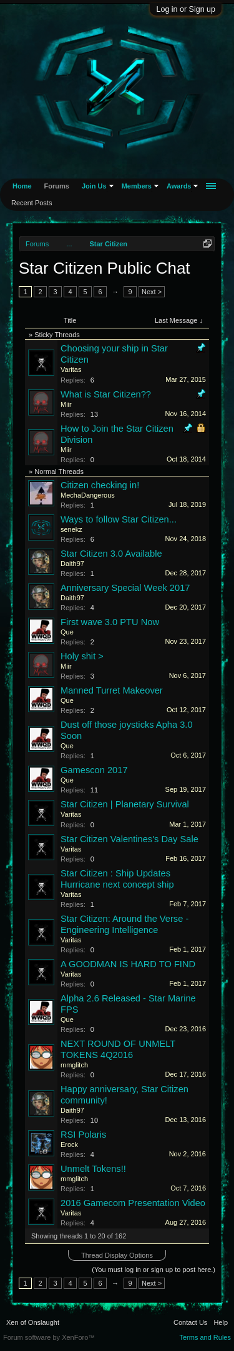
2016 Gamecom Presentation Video (133, 1203)
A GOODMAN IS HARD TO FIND (128, 964)
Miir (66, 404)
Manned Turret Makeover (112, 690)
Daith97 (72, 563)
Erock (69, 1144)
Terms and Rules (205, 1337)
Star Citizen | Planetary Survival (125, 804)
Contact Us (190, 1322)
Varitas (71, 369)
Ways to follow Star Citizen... (119, 519)
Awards (179, 186)
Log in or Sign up (185, 9)
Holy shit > (82, 656)
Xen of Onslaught (32, 1322)
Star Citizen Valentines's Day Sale (129, 839)
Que (67, 632)
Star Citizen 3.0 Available (111, 554)
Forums (56, 186)
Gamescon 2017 (94, 770)
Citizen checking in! (100, 485)
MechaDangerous (88, 495)
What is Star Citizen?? (106, 394)
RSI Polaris (83, 1135)
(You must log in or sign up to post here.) (153, 1269)
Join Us (94, 186)
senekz (71, 529)
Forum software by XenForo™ (49, 1337)
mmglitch (74, 1065)
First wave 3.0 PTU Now (110, 622)
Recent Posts (31, 203)
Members (137, 186)
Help (220, 1322)
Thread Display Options (117, 1255)
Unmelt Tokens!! (93, 1169)
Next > (152, 291)
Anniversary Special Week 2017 (125, 588)
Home (22, 186)
